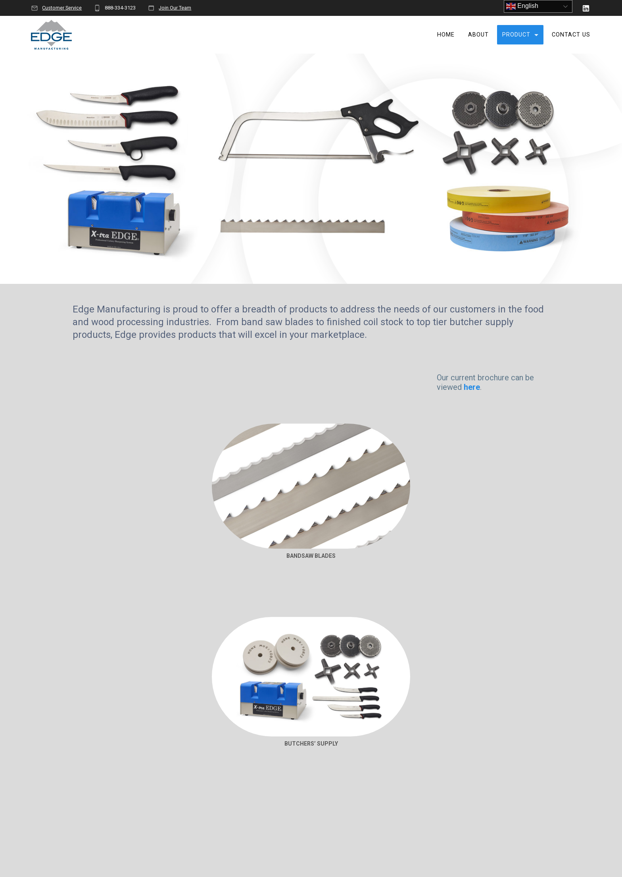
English (522, 6)
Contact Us (571, 34)
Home (446, 34)
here (472, 387)
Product (516, 34)
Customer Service (62, 8)
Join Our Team (175, 8)
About (478, 34)
